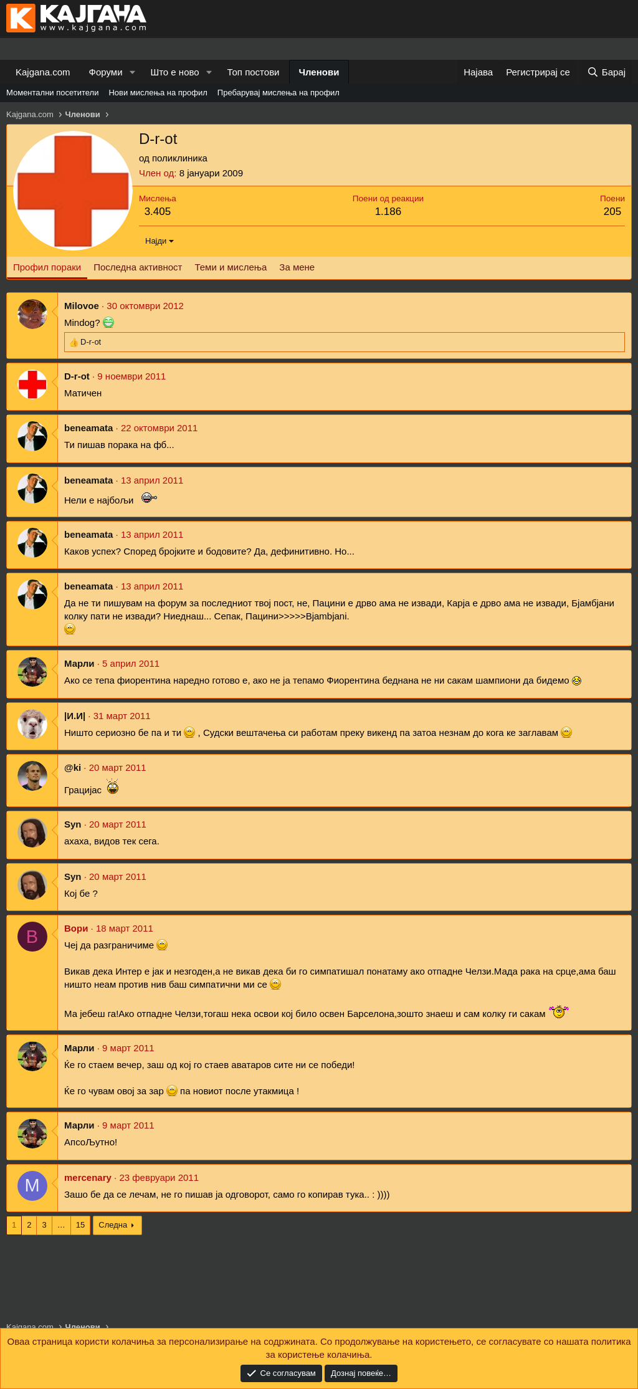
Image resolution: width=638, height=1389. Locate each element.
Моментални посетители (52, 92)
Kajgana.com (43, 72)
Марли (79, 663)
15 (80, 1224)
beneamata (88, 427)
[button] (132, 72)
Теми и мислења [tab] (230, 267)
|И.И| (74, 715)
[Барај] (606, 72)
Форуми (106, 72)
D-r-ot (77, 376)
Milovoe (81, 305)
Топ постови (253, 72)
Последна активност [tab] (137, 267)
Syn (73, 824)
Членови (319, 72)
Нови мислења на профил (157, 92)
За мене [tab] (297, 267)
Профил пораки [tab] (47, 267)
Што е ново (174, 72)
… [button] (61, 1224)
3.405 (158, 211)
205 (612, 211)
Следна (112, 1224)
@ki (72, 767)
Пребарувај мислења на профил (278, 92)
